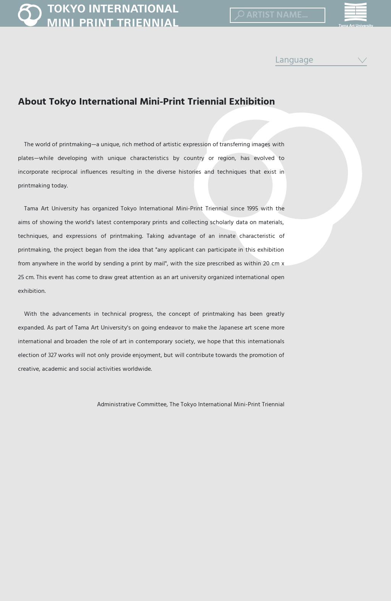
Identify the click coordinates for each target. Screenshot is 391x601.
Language (321, 86)
